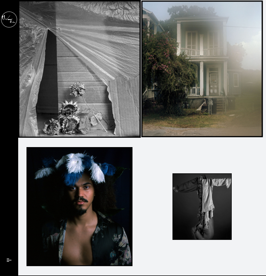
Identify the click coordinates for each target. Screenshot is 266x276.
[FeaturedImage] (79, 69)
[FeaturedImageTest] (202, 69)
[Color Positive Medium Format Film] (79, 206)
